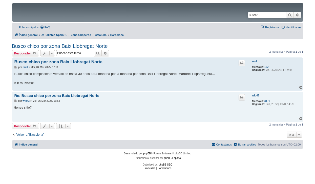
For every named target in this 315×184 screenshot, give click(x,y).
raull (255, 61)
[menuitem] (45, 27)
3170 (267, 101)
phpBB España (172, 158)
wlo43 (255, 95)
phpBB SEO (166, 164)
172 (266, 67)
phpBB (147, 153)
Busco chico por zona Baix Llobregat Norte (60, 46)
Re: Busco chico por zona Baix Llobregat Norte (56, 95)
